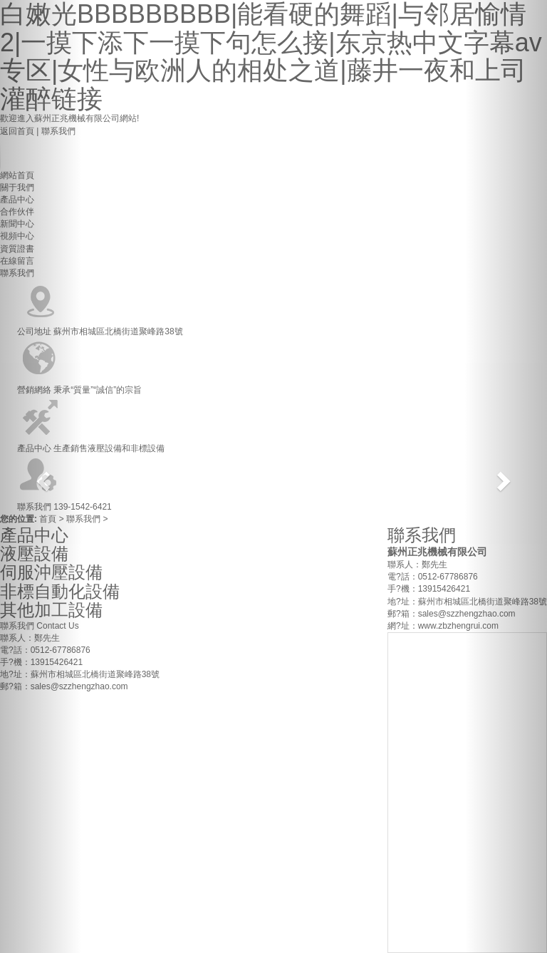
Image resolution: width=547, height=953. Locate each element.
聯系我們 (84, 519)
